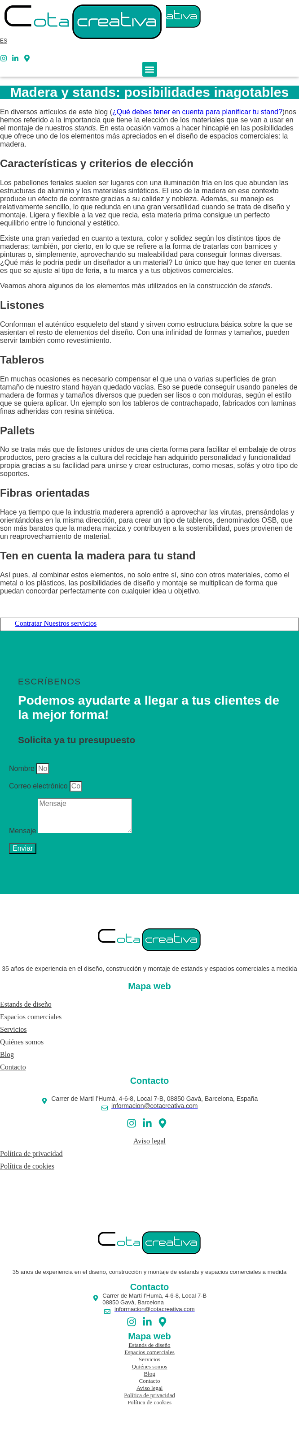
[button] (149, 69)
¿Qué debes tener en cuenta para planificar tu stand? (197, 112)
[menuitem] (3, 40)
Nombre (22, 768)
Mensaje (22, 831)
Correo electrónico (38, 786)
